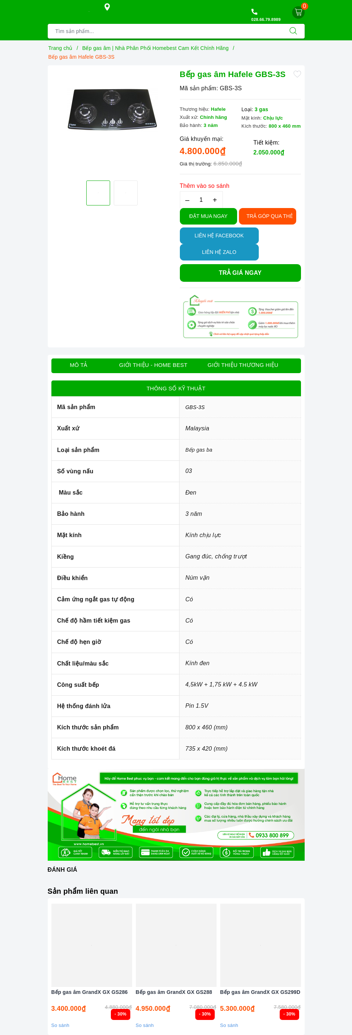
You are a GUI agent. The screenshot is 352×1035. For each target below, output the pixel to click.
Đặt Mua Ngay (208, 216)
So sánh (60, 1025)
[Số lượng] (201, 200)
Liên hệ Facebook (219, 235)
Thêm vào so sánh (205, 186)
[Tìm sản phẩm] (165, 31)
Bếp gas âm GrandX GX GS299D (260, 992)
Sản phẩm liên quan (83, 891)
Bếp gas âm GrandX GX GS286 (89, 992)
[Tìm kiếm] (293, 31)
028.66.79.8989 (266, 19)
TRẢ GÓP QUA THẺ (270, 216)
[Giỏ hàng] (298, 12)
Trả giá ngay (240, 273)
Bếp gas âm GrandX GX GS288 (174, 992)
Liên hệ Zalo (219, 252)
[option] (112, 109)
